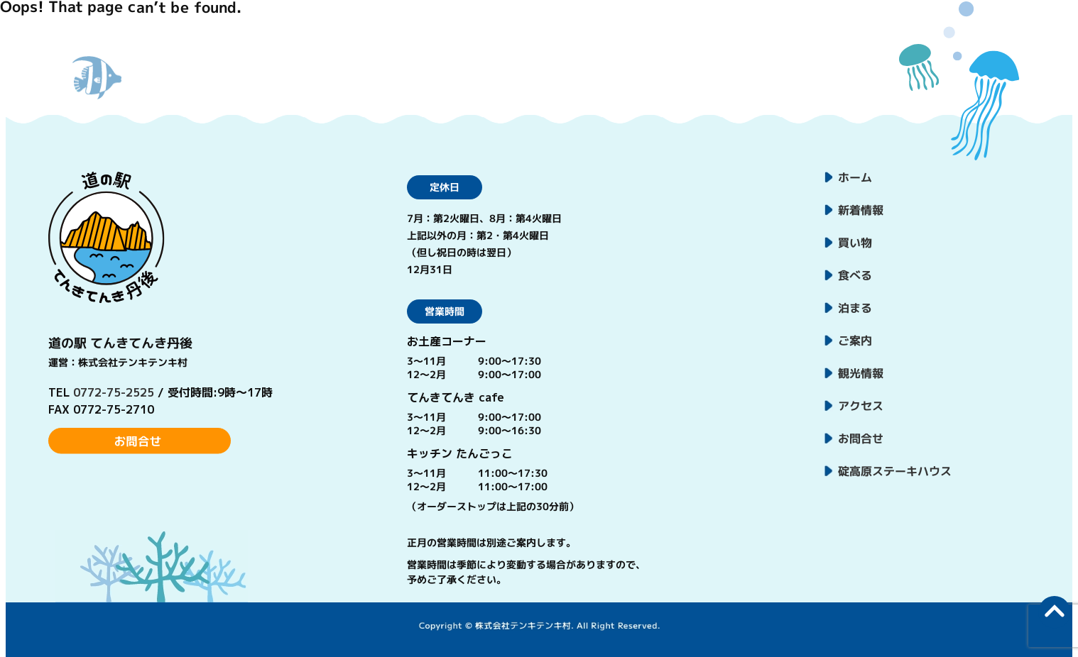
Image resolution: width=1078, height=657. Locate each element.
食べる (855, 275)
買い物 (855, 242)
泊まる (855, 308)
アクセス (860, 406)
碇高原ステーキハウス (894, 471)
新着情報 (860, 210)
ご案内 (855, 340)
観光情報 (860, 373)
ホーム (855, 177)
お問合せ (860, 438)
